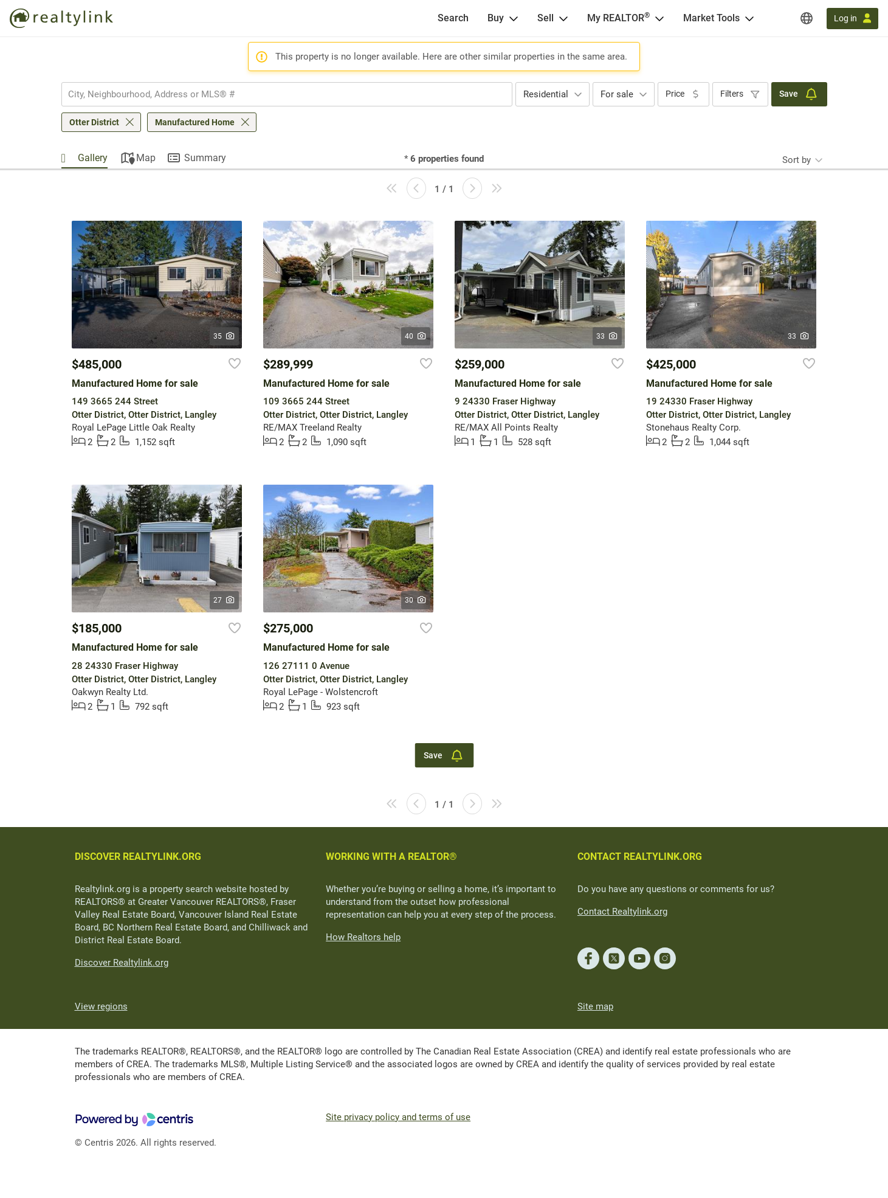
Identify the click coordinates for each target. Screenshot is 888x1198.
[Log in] (852, 18)
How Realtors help (363, 937)
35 (224, 336)
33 (607, 336)
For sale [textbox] (617, 94)
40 (416, 336)
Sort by (796, 159)
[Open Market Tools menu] (749, 18)
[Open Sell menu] (563, 18)
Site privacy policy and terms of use (398, 1117)
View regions (101, 1006)
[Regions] (806, 18)
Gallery (93, 158)
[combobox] (286, 94)
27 (224, 600)
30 (416, 600)
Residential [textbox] (545, 94)
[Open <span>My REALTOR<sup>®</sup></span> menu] (659, 18)
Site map (595, 1006)
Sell (545, 18)
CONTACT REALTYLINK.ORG (639, 856)
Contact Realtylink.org (622, 911)
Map (146, 158)
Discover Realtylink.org (121, 962)
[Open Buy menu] (513, 18)
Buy (495, 18)
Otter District (94, 122)
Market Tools (711, 18)
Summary (205, 158)
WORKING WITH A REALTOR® (391, 856)
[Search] (453, 18)
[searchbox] (279, 94)
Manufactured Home (195, 122)
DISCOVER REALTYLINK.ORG (138, 856)
